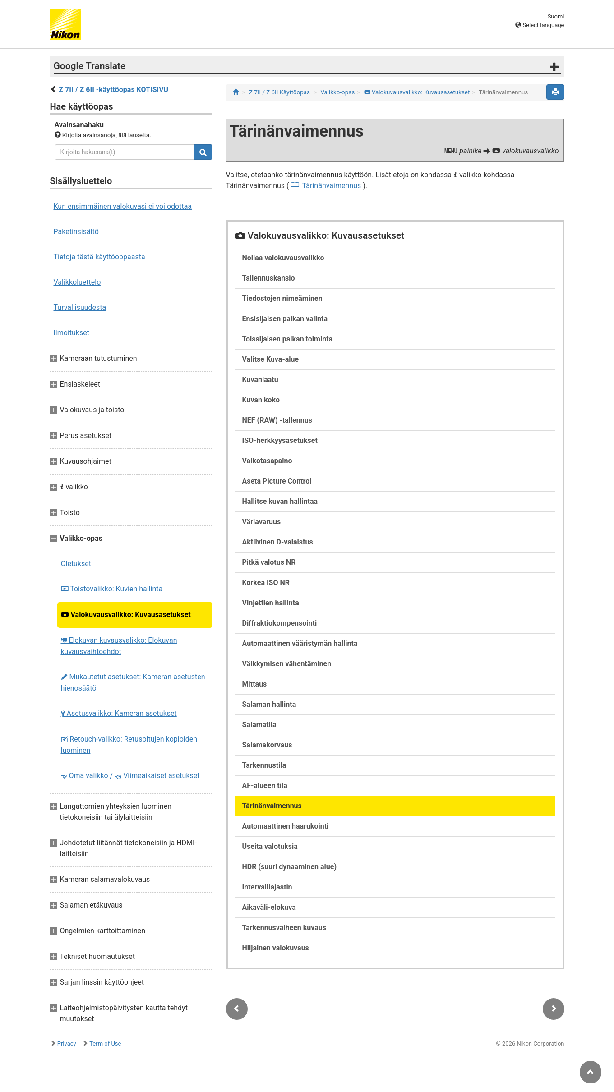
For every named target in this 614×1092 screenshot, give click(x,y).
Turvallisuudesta (80, 307)
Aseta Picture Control (277, 481)
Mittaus (254, 684)
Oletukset (76, 563)
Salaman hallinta (269, 704)
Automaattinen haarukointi (285, 826)
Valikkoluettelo (77, 282)
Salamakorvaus (267, 745)
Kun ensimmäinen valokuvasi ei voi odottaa (123, 206)
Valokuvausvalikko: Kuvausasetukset (126, 614)
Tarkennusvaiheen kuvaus (284, 927)
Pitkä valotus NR (269, 562)
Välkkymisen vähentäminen (287, 663)
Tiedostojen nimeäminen (282, 298)
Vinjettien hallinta (270, 603)
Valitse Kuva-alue (270, 359)
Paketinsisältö (76, 231)
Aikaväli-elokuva (269, 907)
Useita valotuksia (270, 846)
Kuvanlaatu (260, 379)
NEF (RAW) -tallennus (277, 420)
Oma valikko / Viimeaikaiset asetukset (130, 775)
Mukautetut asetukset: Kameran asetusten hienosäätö (133, 682)
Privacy (66, 1043)
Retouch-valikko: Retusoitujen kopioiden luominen (129, 745)
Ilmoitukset (71, 332)
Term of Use (105, 1043)
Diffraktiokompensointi (279, 623)
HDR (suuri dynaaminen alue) (289, 866)
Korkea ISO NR (266, 582)
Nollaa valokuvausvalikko (283, 257)
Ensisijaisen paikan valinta (285, 318)
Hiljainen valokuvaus (275, 948)
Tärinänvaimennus (331, 185)
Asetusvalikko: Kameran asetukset (119, 713)
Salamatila (259, 724)
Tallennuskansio (268, 278)
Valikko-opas (337, 92)
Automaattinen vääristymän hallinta (300, 643)
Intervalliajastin (267, 887)
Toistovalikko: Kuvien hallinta (112, 589)
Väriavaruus (261, 521)
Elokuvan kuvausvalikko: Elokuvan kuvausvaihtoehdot (119, 646)
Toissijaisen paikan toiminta (287, 339)
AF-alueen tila (264, 785)
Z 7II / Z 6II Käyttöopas (279, 92)
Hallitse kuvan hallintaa (280, 501)
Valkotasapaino (267, 460)
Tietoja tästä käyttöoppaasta (99, 257)
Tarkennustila (264, 765)
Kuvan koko (261, 400)
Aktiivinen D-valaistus (277, 542)
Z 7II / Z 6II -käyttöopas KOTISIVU (113, 89)
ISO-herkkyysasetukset (280, 440)
